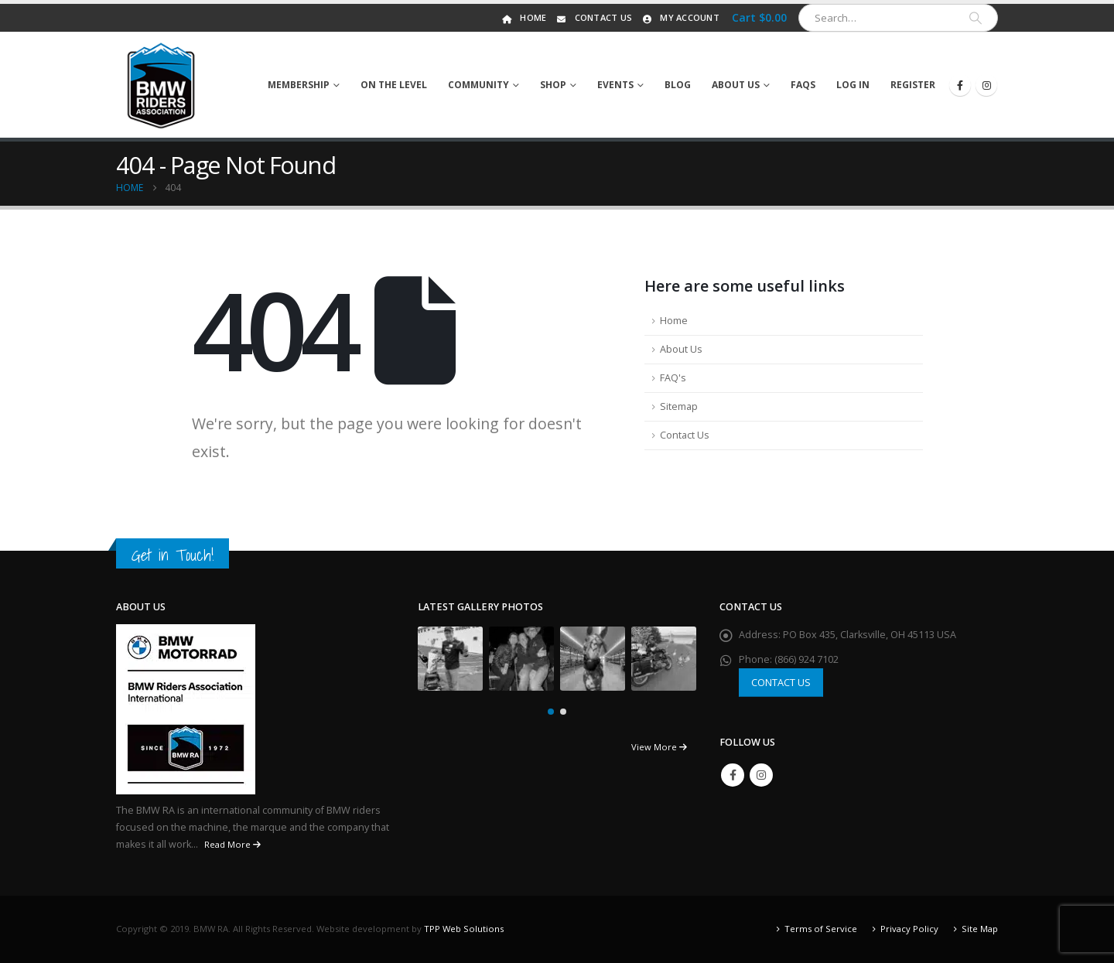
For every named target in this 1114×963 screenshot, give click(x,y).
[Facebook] (960, 85)
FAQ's (673, 377)
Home (523, 17)
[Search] (975, 18)
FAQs (803, 84)
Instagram (761, 775)
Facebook (732, 775)
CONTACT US (781, 682)
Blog (678, 84)
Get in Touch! (173, 555)
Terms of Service (820, 928)
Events (615, 84)
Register (912, 84)
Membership (299, 84)
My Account (679, 17)
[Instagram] (986, 85)
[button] (551, 712)
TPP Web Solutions (464, 928)
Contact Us (594, 17)
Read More (232, 844)
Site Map (980, 928)
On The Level (394, 84)
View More (659, 747)
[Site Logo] (161, 85)
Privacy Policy (909, 928)
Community (478, 84)
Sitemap (679, 406)
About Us (736, 84)
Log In (853, 84)
